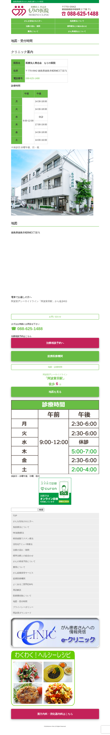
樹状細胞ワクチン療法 (23, 538)
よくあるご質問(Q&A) (23, 584)
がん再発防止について (77, 31)
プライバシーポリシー (23, 607)
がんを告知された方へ (33, 21)
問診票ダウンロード (22, 613)
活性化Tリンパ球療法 (23, 544)
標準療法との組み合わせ (77, 26)
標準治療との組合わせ (23, 556)
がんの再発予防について (24, 561)
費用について (33, 31)
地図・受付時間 (20, 601)
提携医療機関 (55, 356)
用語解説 (17, 590)
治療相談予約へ (55, 343)
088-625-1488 (33, 78)
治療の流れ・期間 (33, 26)
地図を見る (55, 391)
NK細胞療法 (18, 533)
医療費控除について (22, 596)
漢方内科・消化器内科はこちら (55, 714)
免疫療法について (77, 21)
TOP (15, 516)
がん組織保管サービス (23, 573)
